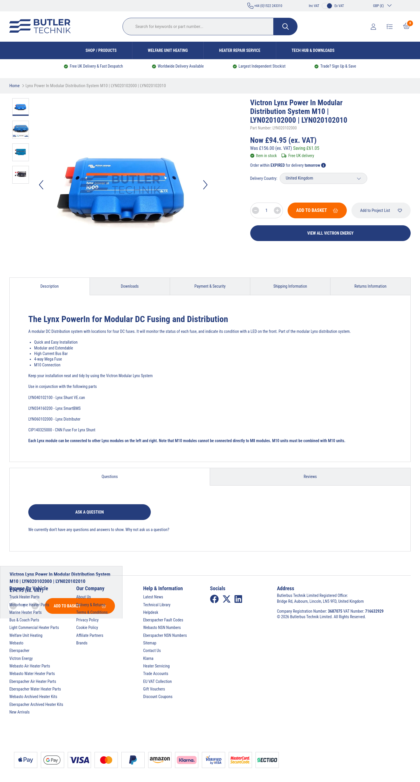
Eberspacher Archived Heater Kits (36, 704)
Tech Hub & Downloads (313, 50)
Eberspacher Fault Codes (163, 620)
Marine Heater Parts (25, 612)
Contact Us (152, 650)
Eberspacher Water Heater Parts (35, 689)
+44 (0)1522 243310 (264, 6)
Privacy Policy (87, 620)
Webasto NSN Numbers (162, 627)
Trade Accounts (155, 673)
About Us (83, 597)
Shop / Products (101, 50)
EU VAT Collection (157, 681)
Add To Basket (317, 210)
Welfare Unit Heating (168, 50)
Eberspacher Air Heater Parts (32, 681)
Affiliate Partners (89, 635)
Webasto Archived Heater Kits (33, 696)
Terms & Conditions (92, 612)
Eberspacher (19, 650)
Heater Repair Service (239, 50)
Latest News (153, 597)
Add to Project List (381, 210)
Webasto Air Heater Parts (29, 666)
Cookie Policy (87, 627)
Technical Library (157, 604)
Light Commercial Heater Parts (34, 627)
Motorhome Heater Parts (29, 604)
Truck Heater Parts (24, 597)
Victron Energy (21, 658)
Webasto (16, 643)
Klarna (148, 658)
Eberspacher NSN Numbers (165, 635)
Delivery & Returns (90, 604)
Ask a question (89, 512)
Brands (81, 643)
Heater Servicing (156, 666)
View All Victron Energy (330, 233)
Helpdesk (150, 612)
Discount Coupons (158, 696)
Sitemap (149, 643)
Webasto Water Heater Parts (32, 673)
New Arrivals (19, 712)
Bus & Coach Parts (24, 620)
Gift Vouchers (154, 689)
